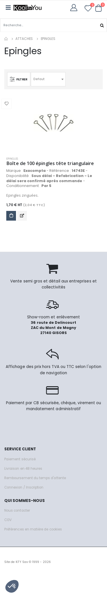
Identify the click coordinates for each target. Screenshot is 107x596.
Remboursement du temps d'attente (35, 478)
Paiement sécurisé (20, 459)
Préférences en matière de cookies (33, 529)
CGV (8, 520)
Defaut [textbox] (39, 79)
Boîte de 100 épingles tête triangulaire (50, 163)
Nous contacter (17, 510)
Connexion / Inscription (23, 487)
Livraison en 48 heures (23, 468)
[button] (98, 8)
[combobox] (48, 79)
